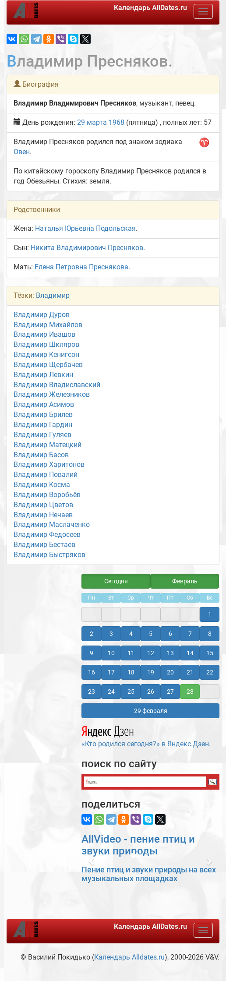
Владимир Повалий (46, 474)
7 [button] (190, 633)
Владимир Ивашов (44, 334)
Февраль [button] (185, 581)
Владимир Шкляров (46, 344)
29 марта (92, 122)
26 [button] (150, 691)
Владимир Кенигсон (46, 354)
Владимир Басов (41, 455)
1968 (116, 122)
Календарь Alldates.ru (129, 957)
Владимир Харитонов (49, 464)
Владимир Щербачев (48, 364)
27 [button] (170, 691)
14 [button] (190, 652)
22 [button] (209, 672)
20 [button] (170, 672)
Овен (22, 152)
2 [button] (91, 633)
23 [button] (91, 691)
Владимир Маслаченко (52, 524)
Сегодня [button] (116, 581)
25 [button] (130, 691)
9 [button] (91, 652)
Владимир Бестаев (44, 544)
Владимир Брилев (43, 414)
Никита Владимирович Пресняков (87, 247)
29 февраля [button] (150, 710)
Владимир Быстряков (49, 554)
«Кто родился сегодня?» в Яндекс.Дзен (145, 735)
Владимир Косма (42, 484)
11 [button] (130, 652)
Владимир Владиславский (57, 385)
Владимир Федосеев (47, 534)
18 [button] (130, 672)
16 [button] (91, 672)
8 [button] (210, 633)
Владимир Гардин (43, 424)
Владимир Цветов (43, 505)
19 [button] (150, 672)
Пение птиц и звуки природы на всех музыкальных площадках (148, 874)
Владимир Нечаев (43, 515)
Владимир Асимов (44, 404)
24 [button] (111, 691)
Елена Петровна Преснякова (81, 267)
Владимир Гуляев (42, 435)
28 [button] (190, 691)
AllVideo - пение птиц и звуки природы (138, 845)
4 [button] (131, 633)
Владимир (53, 295)
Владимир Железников (52, 394)
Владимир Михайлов (48, 325)
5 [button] (150, 633)
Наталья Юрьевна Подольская (85, 228)
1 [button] (210, 614)
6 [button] (170, 633)
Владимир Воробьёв (47, 494)
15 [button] (209, 652)
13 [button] (170, 652)
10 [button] (111, 652)
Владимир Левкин (43, 375)
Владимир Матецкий (47, 445)
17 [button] (111, 672)
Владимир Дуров (42, 315)
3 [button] (111, 633)
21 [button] (190, 672)
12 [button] (150, 652)
